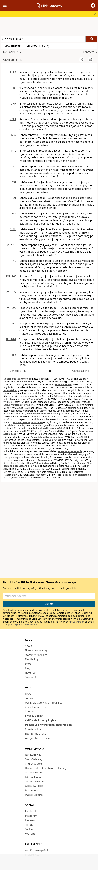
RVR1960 (11, 276)
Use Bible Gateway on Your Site (43, 702)
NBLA (13, 119)
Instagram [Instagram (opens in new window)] (31, 815)
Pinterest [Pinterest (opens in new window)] (30, 820)
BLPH (13, 229)
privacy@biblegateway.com (22, 624)
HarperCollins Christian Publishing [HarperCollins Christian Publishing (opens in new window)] (45, 768)
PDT (13, 198)
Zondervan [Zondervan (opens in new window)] (31, 790)
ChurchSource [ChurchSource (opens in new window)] (33, 763)
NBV (13, 135)
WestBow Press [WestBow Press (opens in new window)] (34, 786)
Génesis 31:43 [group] (13, 59)
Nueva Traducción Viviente (36, 399)
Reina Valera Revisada (70, 451)
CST (14, 182)
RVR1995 (11, 308)
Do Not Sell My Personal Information (48, 725)
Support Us (31, 677)
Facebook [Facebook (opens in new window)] (31, 811)
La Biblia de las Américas (17, 378)
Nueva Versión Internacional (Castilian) (48, 413)
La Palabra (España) (14, 425)
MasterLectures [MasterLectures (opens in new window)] (34, 795)
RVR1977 (11, 292)
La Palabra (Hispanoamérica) (49, 428)
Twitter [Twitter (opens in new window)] (29, 829)
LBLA (13, 72)
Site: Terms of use (35, 733)
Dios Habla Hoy (63, 384)
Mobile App (32, 659)
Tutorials (30, 698)
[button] (93, 5)
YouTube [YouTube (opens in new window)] (30, 833)
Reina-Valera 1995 (48, 460)
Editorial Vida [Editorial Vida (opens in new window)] (33, 777)
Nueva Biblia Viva (36, 393)
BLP (14, 213)
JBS (14, 88)
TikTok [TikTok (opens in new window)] (29, 824)
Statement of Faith (36, 655)
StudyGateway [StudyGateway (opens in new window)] (33, 759)
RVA (14, 323)
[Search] (91, 39)
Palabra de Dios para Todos (28, 422)
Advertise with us (35, 707)
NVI (14, 166)
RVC (13, 261)
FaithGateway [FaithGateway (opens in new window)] (33, 755)
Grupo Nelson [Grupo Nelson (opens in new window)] (33, 772)
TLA (14, 355)
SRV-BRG (11, 339)
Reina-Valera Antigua (39, 463)
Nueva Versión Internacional (19, 404)
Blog (27, 668)
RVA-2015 (10, 245)
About (28, 646)
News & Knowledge (36, 650)
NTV (13, 150)
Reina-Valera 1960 (51, 439)
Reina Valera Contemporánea (47, 436)
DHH (13, 103)
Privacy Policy (77, 621)
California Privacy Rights (40, 720)
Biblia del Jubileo (26, 381)
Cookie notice (33, 729)
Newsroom (31, 672)
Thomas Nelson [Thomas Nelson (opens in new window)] (34, 781)
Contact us (31, 711)
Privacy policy (34, 716)
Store (28, 663)
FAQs (28, 693)
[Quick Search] (43, 39)
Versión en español (36, 850)
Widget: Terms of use (37, 738)
